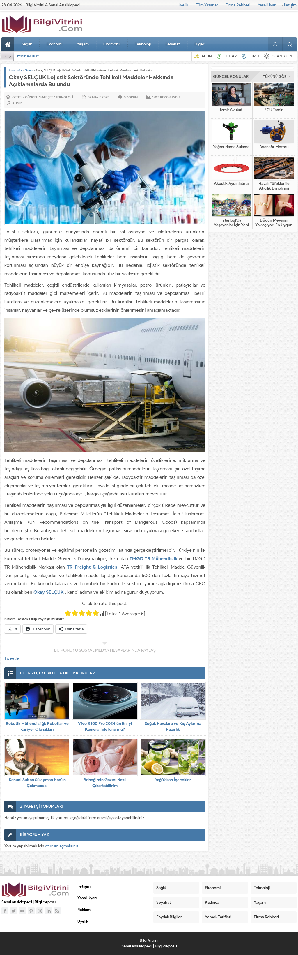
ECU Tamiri (273, 110)
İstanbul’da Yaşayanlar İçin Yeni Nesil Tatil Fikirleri (231, 225)
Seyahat (172, 44)
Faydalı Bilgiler (169, 916)
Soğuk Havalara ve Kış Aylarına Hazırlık (173, 726)
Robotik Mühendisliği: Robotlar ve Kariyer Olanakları (37, 726)
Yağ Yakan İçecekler (173, 779)
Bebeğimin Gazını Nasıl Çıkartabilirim (105, 782)
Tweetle (11, 658)
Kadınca (212, 902)
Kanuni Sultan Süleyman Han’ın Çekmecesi (37, 782)
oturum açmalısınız (61, 846)
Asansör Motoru (274, 147)
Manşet (46, 97)
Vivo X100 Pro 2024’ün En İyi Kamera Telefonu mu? (105, 726)
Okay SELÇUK (48, 592)
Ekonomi (54, 44)
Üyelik (183, 5)
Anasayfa (8, 44)
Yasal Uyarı (267, 5)
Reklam (84, 909)
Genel (29, 70)
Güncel (31, 97)
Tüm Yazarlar (207, 5)
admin (17, 103)
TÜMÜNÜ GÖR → (277, 76)
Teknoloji (143, 44)
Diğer (199, 44)
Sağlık (27, 44)
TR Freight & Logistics (92, 567)
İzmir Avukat (28, 56)
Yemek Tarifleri (218, 916)
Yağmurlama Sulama (231, 147)
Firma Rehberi (238, 5)
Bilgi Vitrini (149, 940)
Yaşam (83, 44)
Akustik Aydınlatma (231, 183)
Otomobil (111, 44)
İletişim (290, 5)
